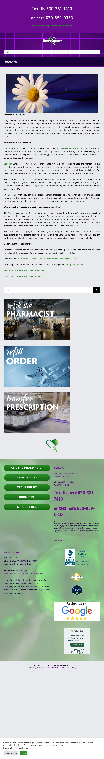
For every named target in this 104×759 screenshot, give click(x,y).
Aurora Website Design (58, 668)
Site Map (58, 540)
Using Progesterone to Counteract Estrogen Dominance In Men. (48, 258)
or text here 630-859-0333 (74, 511)
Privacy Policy (71, 668)
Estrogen (8, 163)
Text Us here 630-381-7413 (74, 495)
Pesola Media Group (42, 668)
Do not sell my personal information (18, 748)
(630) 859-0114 (64, 485)
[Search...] (48, 290)
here (48, 589)
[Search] (96, 290)
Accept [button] (24, 753)
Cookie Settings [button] (11, 753)
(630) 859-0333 (67, 481)
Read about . (24, 270)
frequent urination (75, 264)
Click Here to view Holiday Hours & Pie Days (24, 573)
